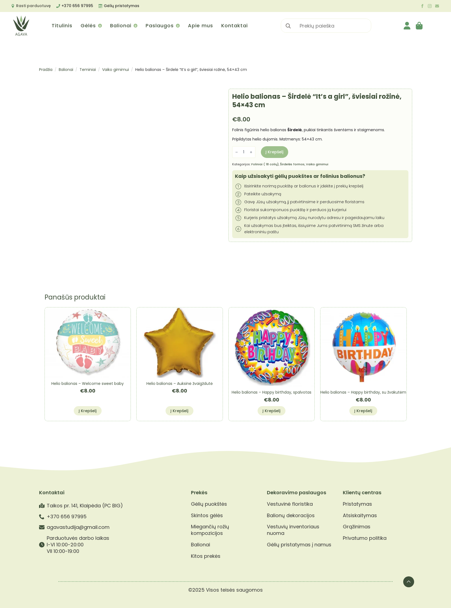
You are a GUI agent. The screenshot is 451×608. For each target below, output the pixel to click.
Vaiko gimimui (115, 69)
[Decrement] (237, 152)
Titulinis (62, 25)
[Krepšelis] (419, 25)
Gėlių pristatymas (121, 5)
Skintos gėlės (207, 515)
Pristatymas (357, 504)
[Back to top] (408, 581)
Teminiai (87, 69)
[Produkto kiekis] (243, 152)
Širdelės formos (292, 164)
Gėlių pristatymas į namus (299, 544)
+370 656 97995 (77, 5)
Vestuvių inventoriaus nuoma (293, 529)
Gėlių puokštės (209, 504)
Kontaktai (234, 25)
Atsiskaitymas (360, 515)
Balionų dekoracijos (291, 515)
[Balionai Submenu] (135, 25)
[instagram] (430, 6)
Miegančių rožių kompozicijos (210, 529)
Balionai (120, 25)
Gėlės (88, 25)
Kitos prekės (205, 556)
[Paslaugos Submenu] (177, 25)
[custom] (437, 6)
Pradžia (45, 69)
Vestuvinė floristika (290, 504)
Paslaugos (160, 25)
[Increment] (251, 152)
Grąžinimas (356, 526)
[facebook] (422, 6)
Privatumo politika (365, 538)
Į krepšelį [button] (88, 411)
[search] (288, 26)
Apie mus (200, 25)
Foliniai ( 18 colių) (265, 164)
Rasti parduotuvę (33, 5)
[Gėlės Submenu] (99, 25)
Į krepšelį (275, 152)
